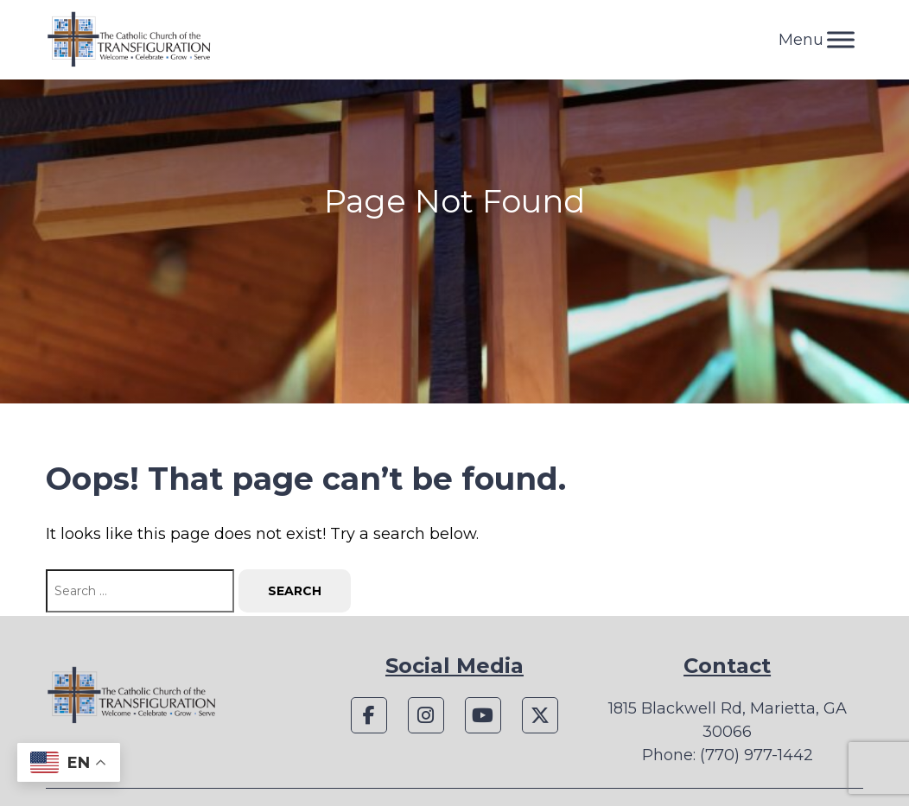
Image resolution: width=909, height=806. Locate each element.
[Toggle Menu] (841, 39)
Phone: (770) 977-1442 (727, 755)
